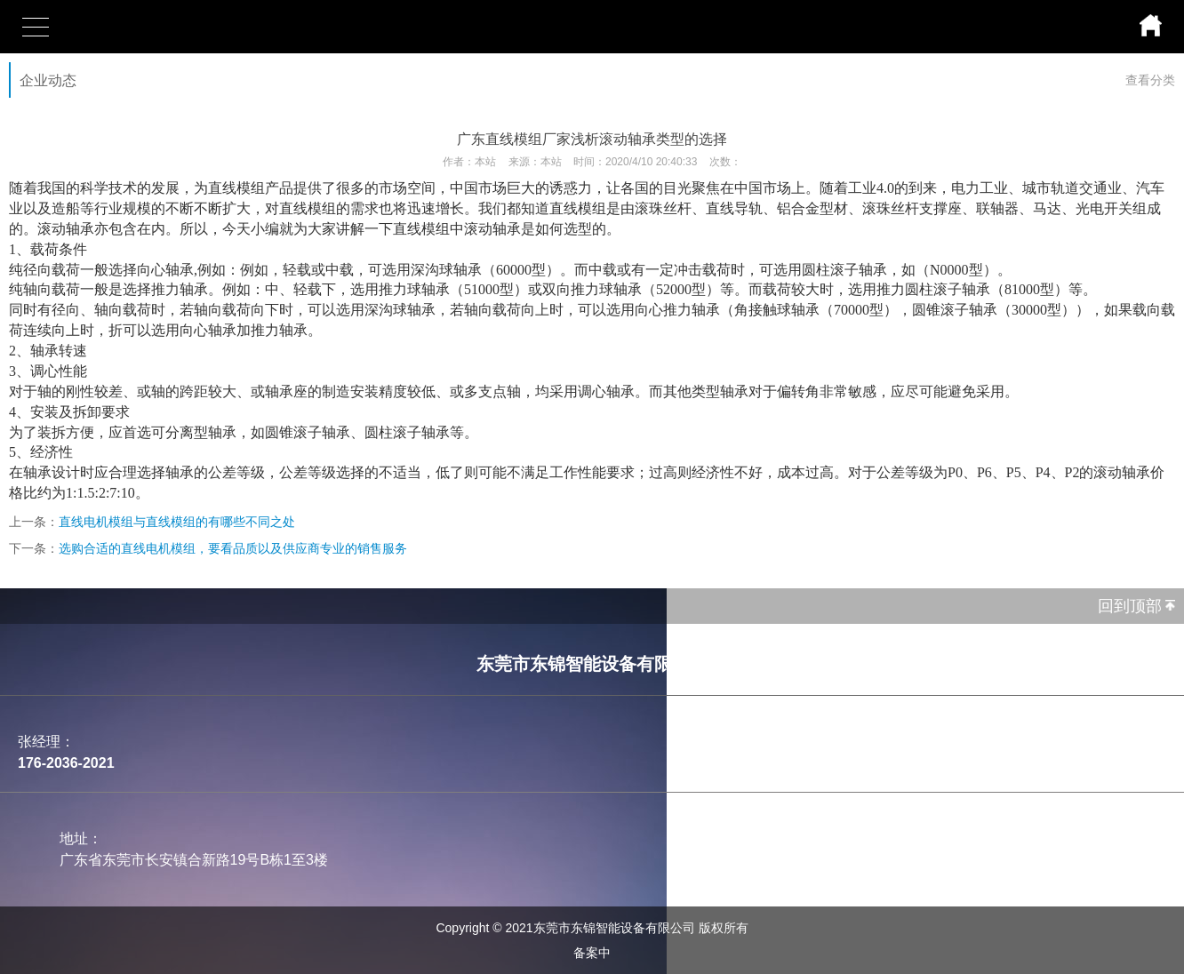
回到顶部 (1130, 606)
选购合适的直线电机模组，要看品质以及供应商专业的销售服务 (233, 548)
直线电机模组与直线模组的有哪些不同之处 (177, 522)
